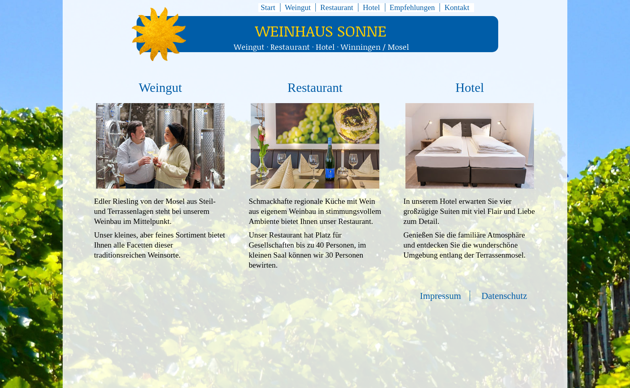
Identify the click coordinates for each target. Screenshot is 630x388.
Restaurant (336, 7)
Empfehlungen (412, 7)
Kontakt (456, 7)
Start (268, 7)
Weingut (298, 7)
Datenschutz (504, 295)
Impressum (440, 295)
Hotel (371, 7)
